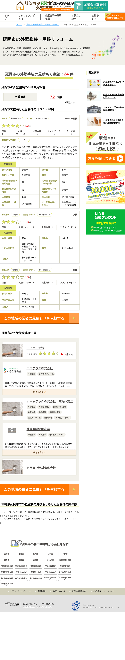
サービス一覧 (48, 641)
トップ (19, 24)
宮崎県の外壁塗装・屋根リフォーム (42, 24)
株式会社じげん (30, 641)
